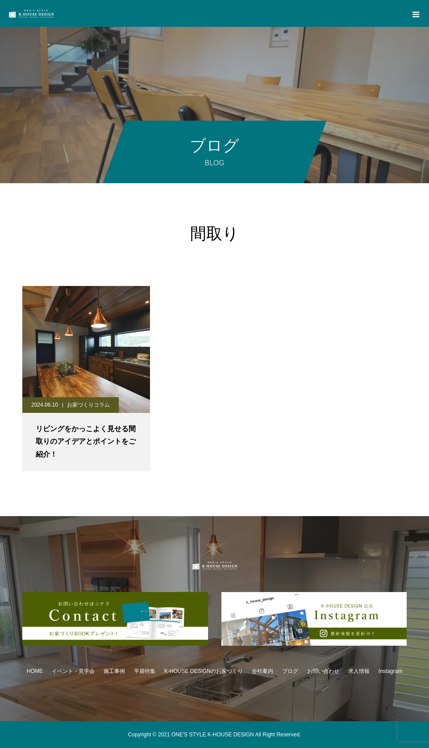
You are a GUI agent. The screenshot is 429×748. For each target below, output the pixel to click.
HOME (35, 671)
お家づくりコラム (88, 405)
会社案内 (262, 671)
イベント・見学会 (73, 671)
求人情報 (359, 671)
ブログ (290, 671)
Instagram (390, 671)
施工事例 (114, 671)
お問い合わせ (323, 671)
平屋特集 (144, 671)
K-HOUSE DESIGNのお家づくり (203, 671)
